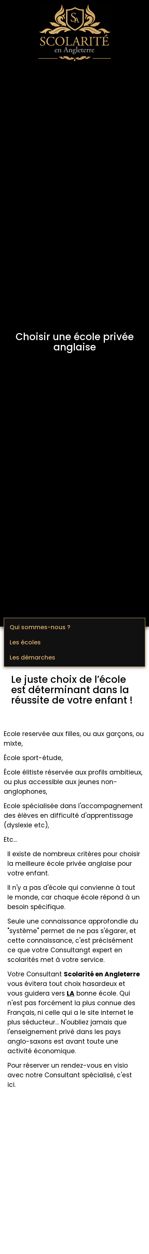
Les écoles (25, 642)
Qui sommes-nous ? (40, 627)
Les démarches (32, 657)
